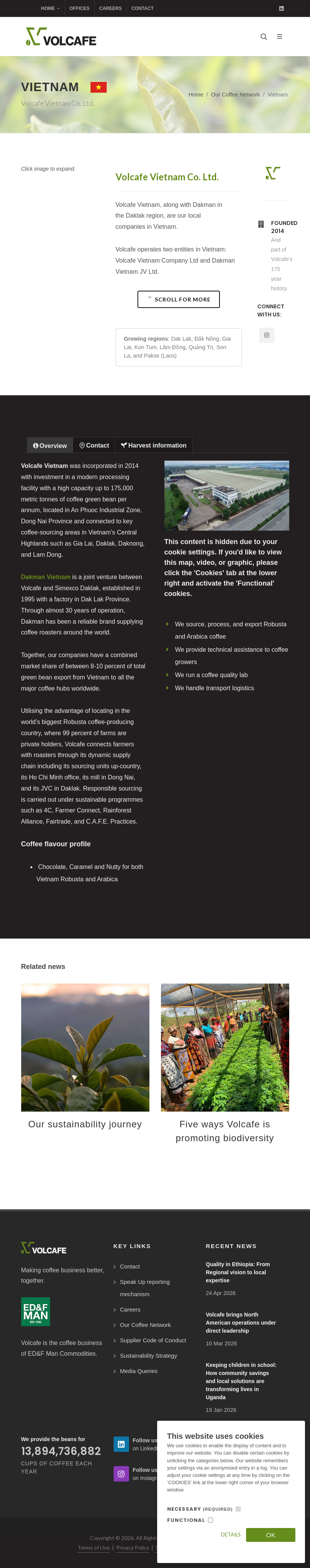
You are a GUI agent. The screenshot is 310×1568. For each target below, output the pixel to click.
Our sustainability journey (85, 1124)
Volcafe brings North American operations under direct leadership (241, 1323)
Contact (142, 8)
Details (230, 1534)
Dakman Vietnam (46, 577)
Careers (110, 8)
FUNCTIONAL (186, 1520)
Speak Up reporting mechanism (145, 1287)
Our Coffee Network (235, 95)
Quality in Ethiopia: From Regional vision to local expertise (238, 1272)
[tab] (50, 445)
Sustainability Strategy (148, 1355)
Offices (80, 8)
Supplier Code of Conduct (153, 1340)
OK (270, 1534)
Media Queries (139, 1371)
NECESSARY (200, 1509)
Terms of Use (93, 1547)
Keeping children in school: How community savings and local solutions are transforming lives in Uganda (241, 1381)
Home (50, 8)
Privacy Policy (132, 1547)
